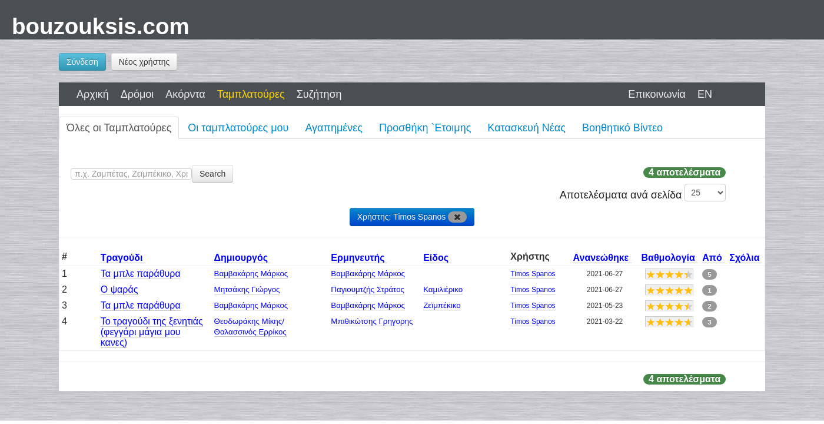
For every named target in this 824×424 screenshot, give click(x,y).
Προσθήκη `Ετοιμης (425, 128)
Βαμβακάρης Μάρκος (251, 273)
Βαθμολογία (670, 258)
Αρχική (93, 94)
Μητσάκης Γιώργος (247, 289)
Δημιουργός (242, 258)
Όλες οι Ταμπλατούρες (119, 128)
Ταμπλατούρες (251, 94)
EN (704, 94)
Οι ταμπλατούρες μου (238, 128)
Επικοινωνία (657, 94)
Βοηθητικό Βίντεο (622, 128)
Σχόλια (745, 258)
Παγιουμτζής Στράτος (367, 289)
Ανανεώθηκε (602, 258)
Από (713, 258)
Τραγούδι (123, 258)
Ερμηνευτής (359, 258)
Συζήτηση (319, 94)
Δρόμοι (137, 94)
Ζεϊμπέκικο (441, 305)
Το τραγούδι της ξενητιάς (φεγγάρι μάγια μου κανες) (152, 331)
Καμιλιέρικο (443, 289)
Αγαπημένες (334, 128)
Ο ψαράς (119, 289)
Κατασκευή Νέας (526, 128)
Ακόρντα (185, 94)
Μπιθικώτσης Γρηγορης (372, 321)
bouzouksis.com (101, 26)
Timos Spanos (532, 274)
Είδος (437, 258)
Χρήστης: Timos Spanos (412, 217)
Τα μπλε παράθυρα (141, 274)
